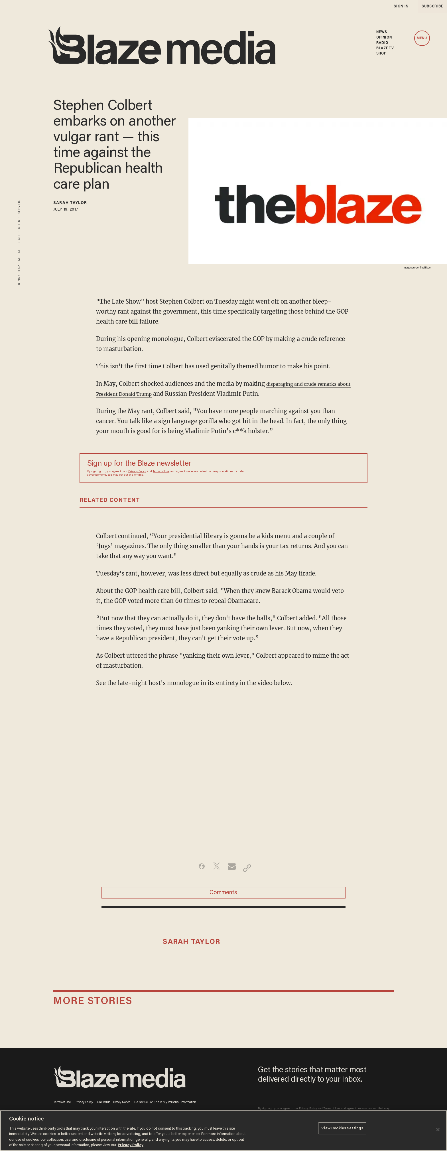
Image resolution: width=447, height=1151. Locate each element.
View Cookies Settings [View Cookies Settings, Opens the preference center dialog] (342, 1130)
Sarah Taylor (76, 204)
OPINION (384, 37)
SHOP (381, 53)
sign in (400, 6)
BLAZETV (385, 48)
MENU (422, 38)
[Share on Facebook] (196, 868)
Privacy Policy (137, 471)
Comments (223, 896)
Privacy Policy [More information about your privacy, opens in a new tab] (130, 1145)
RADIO (382, 43)
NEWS (381, 32)
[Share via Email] (232, 868)
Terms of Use (161, 471)
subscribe (430, 6)
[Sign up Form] (320, 468)
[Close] (438, 1129)
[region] (223, 1130)
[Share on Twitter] (214, 868)
